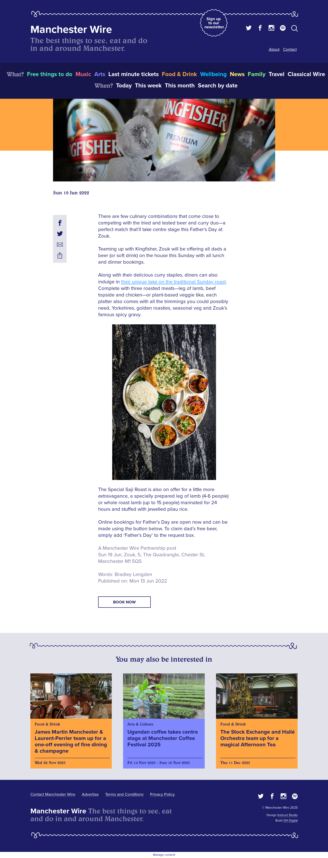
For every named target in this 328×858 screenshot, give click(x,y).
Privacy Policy (162, 794)
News (237, 74)
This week (148, 85)
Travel (276, 74)
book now (124, 602)
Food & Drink (179, 74)
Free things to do (49, 74)
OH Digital (290, 820)
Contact (290, 49)
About (274, 49)
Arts (99, 74)
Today (124, 85)
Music (83, 74)
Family (256, 74)
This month (180, 85)
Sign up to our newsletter (214, 22)
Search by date (218, 85)
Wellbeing (213, 74)
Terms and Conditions (124, 794)
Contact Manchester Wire (52, 794)
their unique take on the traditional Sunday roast (173, 282)
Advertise (90, 794)
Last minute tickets (133, 74)
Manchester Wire (71, 29)
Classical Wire (306, 74)
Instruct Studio (287, 815)
